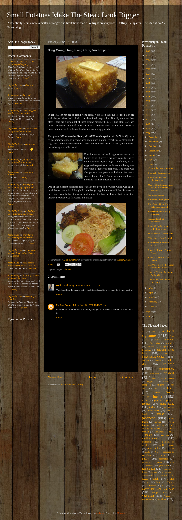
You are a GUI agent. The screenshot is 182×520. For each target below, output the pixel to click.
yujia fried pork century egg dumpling (21, 63)
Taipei (159, 482)
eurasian (166, 381)
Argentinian (155, 343)
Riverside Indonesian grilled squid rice (158, 227)
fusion (145, 400)
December (154, 137)
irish (168, 410)
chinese (67, 269)
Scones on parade (156, 195)
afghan (171, 336)
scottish (145, 475)
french (170, 388)
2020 (148, 78)
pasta (163, 455)
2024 (148, 60)
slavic (153, 475)
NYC (156, 452)
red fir (59, 285)
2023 (148, 64)
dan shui (29, 85)
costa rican (154, 373)
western (162, 499)
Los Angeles (160, 432)
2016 (148, 96)
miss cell (152, 448)
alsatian (157, 340)
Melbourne (147, 441)
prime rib (164, 465)
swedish (170, 479)
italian (160, 413)
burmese (145, 360)
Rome (144, 472)
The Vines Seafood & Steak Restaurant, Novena (161, 266)
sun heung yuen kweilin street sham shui (22, 111)
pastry (145, 458)
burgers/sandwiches (153, 356)
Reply (59, 294)
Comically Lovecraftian (159, 173)
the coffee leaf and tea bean (158, 487)
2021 (148, 73)
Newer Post (55, 377)
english (150, 381)
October (153, 146)
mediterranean (150, 438)
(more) (25, 78)
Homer (146, 403)
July (151, 159)
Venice (167, 496)
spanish (163, 475)
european (146, 384)
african (147, 340)
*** (153, 332)
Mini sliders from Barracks (160, 238)
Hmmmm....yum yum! (158, 199)
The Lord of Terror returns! (161, 168)
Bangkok (164, 346)
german (157, 400)
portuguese (150, 465)
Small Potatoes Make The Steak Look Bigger (73, 15)
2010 (148, 124)
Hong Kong (167, 403)
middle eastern (166, 445)
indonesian (169, 407)
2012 (148, 114)
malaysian (165, 435)
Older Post (127, 377)
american (169, 339)
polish (172, 462)
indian (152, 407)
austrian (151, 346)
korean (157, 422)
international (153, 410)
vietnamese (147, 499)
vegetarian (148, 495)
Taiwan (170, 482)
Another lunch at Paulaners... (156, 220)
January (152, 306)
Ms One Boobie (64, 305)
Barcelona (146, 350)
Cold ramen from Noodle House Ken (160, 281)
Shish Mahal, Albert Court (160, 233)
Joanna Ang (13, 95)
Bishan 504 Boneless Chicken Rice (158, 178)
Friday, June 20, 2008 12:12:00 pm (89, 305)
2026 (148, 51)
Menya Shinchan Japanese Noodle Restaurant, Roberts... (160, 188)
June (151, 164)
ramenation (148, 468)
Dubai (153, 378)
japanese (148, 418)
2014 (148, 105)
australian (169, 343)
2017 (148, 92)
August (152, 155)
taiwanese (151, 485)
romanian (167, 469)
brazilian (165, 353)
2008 (148, 133)
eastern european (167, 378)
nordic (147, 452)
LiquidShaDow (15, 85)
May (151, 288)
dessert (169, 373)
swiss (148, 482)
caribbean (157, 360)
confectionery (166, 368)
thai (163, 485)
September (154, 150)
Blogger (121, 513)
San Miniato (166, 472)
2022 (148, 69)
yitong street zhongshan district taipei (22, 130)
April (151, 292)
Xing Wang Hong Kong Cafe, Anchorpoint (159, 205)
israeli (144, 414)
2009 (148, 128)
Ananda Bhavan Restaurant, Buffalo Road (161, 273)
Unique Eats (159, 492)
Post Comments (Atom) (71, 384)
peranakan (163, 458)
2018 (148, 87)
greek (168, 400)
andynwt (100, 513)
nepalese (170, 448)
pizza (159, 462)
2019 (148, 82)
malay (148, 434)
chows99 (12, 61)
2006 (148, 316)
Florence (157, 388)
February (153, 301)
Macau (171, 432)
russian (154, 472)
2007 (148, 312)
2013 (148, 110)
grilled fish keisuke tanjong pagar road (20, 186)
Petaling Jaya (147, 462)
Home (92, 377)
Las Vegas (159, 425)
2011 (148, 119)
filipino (160, 384)
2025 (148, 55)
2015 (148, 101)
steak (155, 478)
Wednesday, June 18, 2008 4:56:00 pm (82, 285)
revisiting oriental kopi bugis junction (23, 276)
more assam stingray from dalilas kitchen (22, 251)
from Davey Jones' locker (158, 394)
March (152, 297)
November (154, 141)
